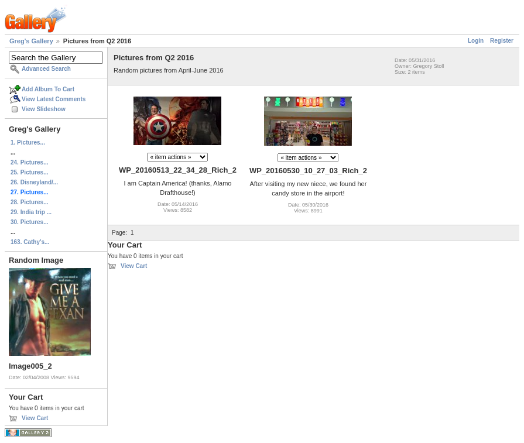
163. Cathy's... (30, 242)
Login (476, 40)
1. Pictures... (28, 142)
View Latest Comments (53, 99)
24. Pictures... (29, 162)
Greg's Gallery (31, 40)
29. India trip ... (31, 212)
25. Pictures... (29, 172)
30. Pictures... (29, 222)
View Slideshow (44, 109)
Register (501, 40)
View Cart (35, 418)
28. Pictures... (29, 202)
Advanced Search (46, 69)
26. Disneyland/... (34, 182)
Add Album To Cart (48, 89)
